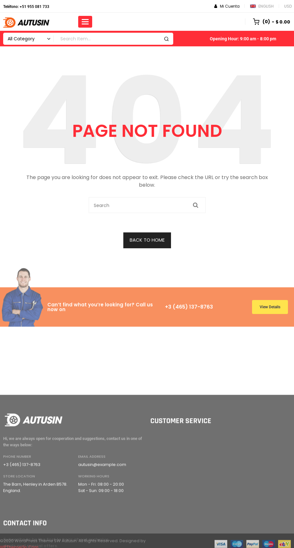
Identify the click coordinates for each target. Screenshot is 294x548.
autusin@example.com (102, 518)
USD (288, 6)
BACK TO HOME (147, 240)
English (262, 6)
